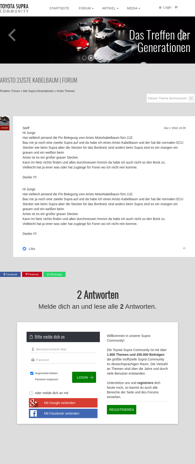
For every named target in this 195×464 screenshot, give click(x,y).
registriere (145, 383)
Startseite (59, 8)
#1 (184, 248)
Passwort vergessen (46, 379)
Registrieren (121, 410)
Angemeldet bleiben (46, 373)
